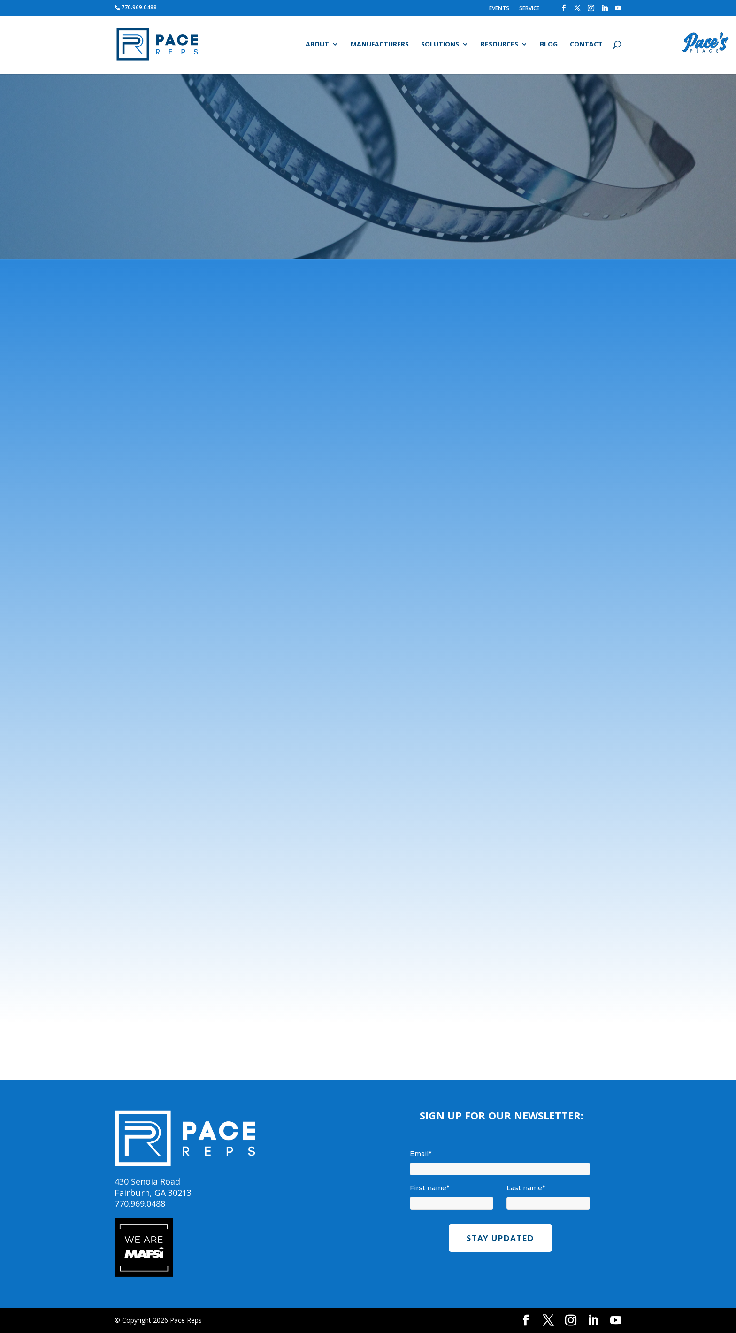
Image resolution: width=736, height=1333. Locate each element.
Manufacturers (380, 44)
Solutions (440, 44)
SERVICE (529, 8)
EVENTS (499, 8)
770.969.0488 (139, 7)
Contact (586, 44)
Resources (499, 44)
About (317, 44)
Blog (549, 44)
